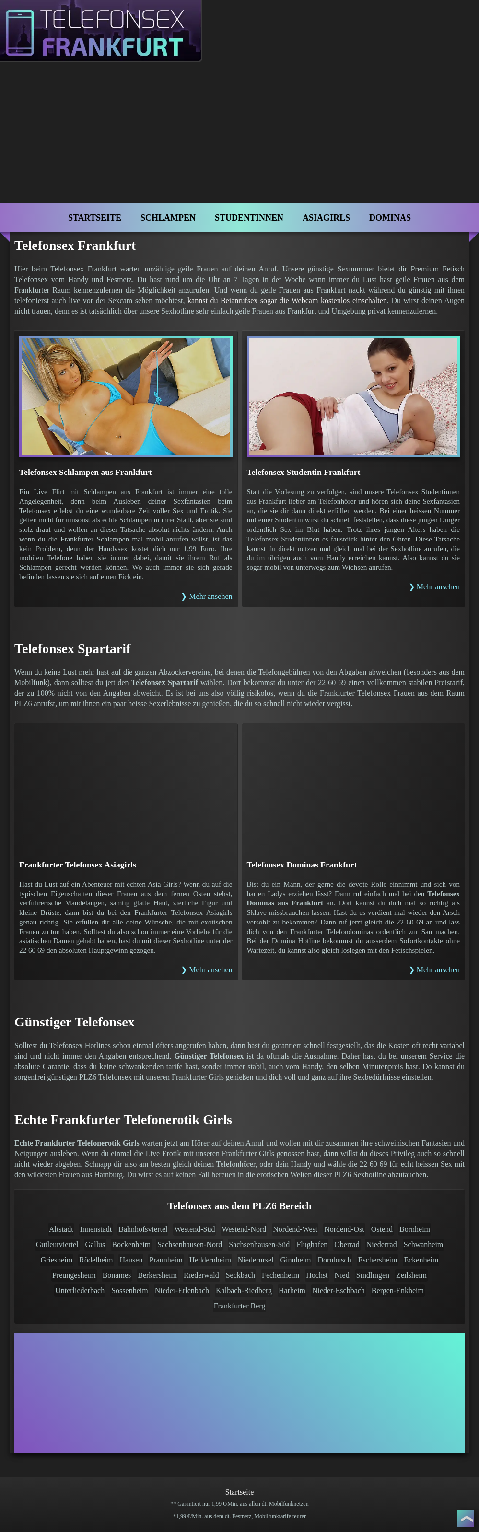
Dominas (390, 218)
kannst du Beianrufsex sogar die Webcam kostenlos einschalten (287, 300)
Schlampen (168, 218)
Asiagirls (326, 218)
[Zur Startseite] (109, 39)
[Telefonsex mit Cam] (239, 1393)
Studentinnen (249, 218)
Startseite (94, 218)
